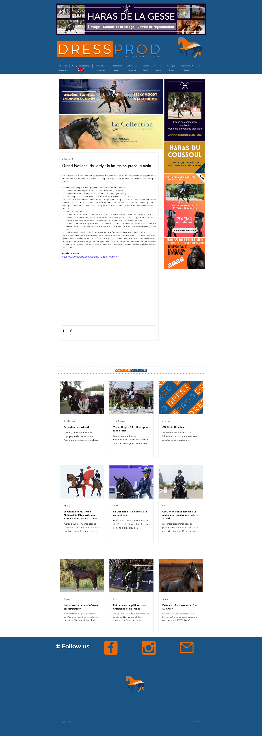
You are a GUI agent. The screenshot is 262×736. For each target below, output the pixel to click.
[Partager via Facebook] (63, 330)
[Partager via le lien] (71, 330)
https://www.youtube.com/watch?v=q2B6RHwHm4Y (90, 256)
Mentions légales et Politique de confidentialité (70, 722)
